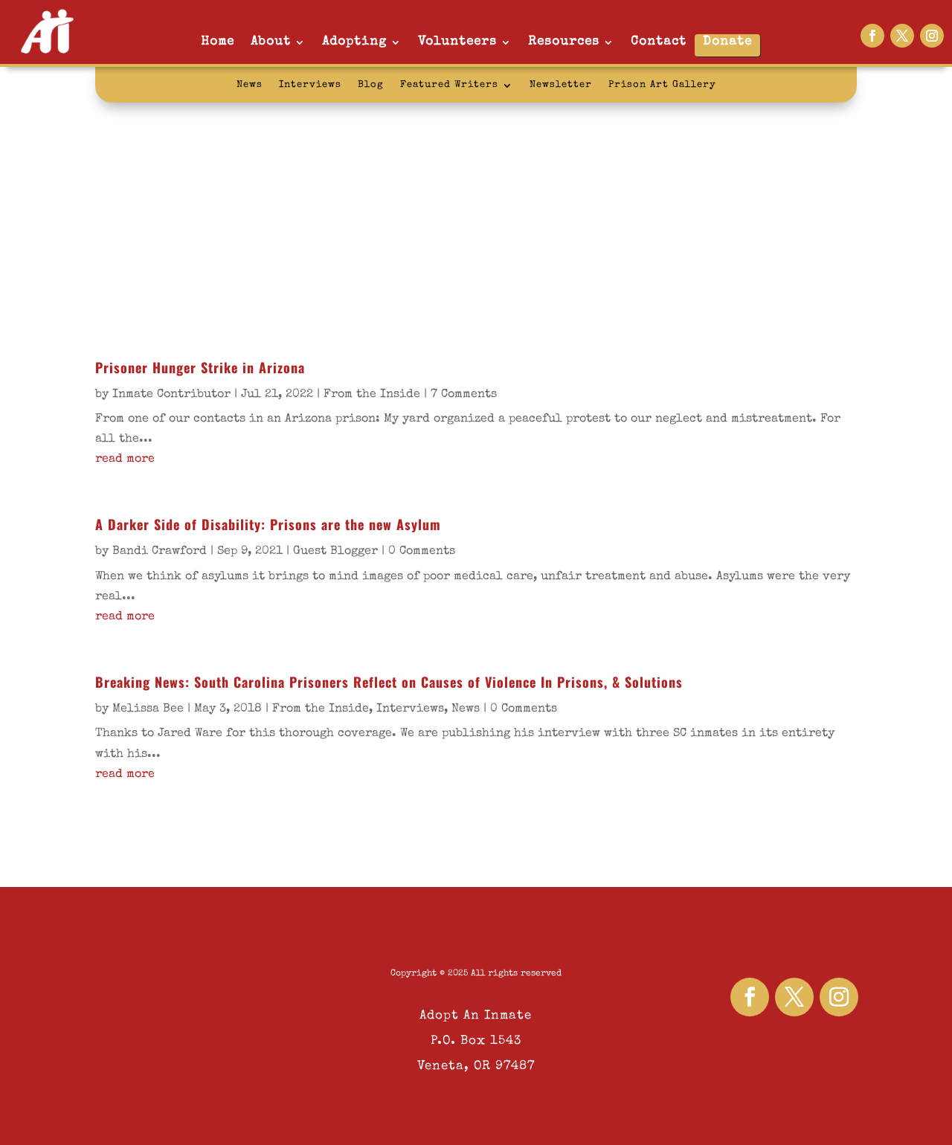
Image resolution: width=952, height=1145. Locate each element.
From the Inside (372, 395)
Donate (727, 42)
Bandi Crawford (159, 552)
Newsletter (561, 85)
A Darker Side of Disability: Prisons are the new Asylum (268, 524)
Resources (563, 42)
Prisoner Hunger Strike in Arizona (200, 367)
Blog (371, 85)
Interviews (310, 85)
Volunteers (457, 42)
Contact (658, 42)
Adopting (354, 42)
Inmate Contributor (171, 395)
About (271, 42)
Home (217, 42)
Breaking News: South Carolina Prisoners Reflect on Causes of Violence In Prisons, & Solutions (389, 681)
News (250, 85)
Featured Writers (449, 85)
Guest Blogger (335, 552)
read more (125, 459)
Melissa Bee (148, 709)
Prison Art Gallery (662, 85)
